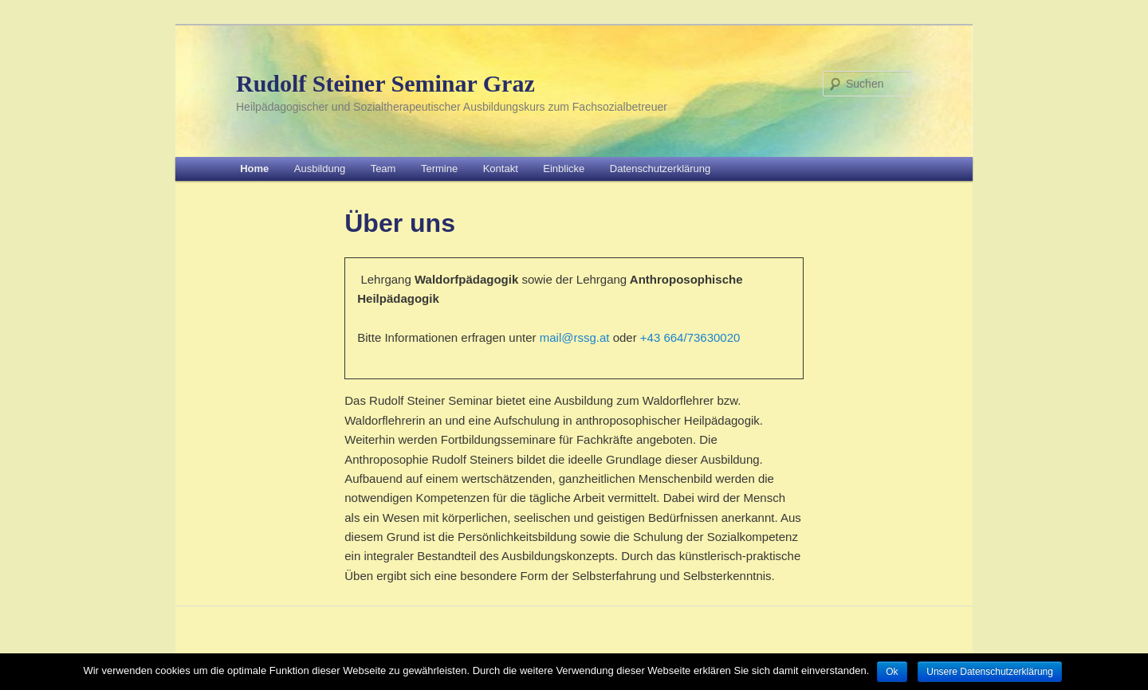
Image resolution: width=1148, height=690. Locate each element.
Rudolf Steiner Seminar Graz (385, 83)
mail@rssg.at (575, 337)
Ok (892, 671)
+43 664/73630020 (690, 337)
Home (254, 168)
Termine (439, 168)
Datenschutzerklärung (660, 168)
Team (383, 168)
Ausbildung (319, 168)
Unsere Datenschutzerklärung (989, 671)
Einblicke (563, 168)
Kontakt (500, 168)
